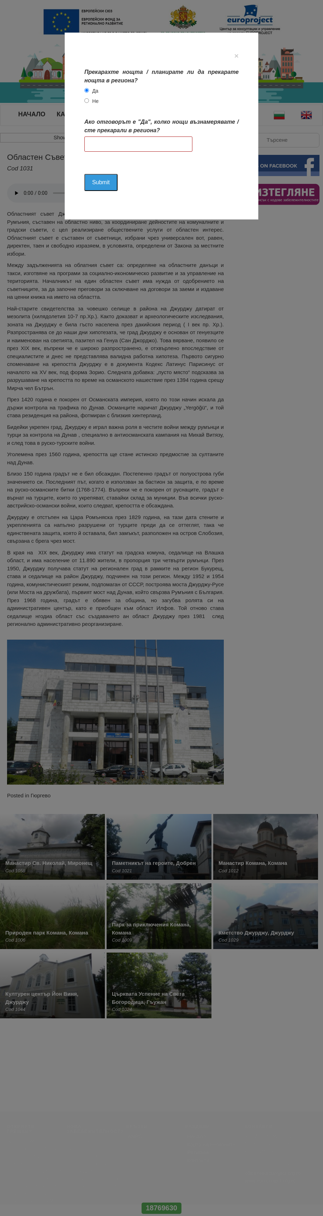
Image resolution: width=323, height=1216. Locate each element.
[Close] (236, 55)
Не (95, 101)
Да (95, 91)
